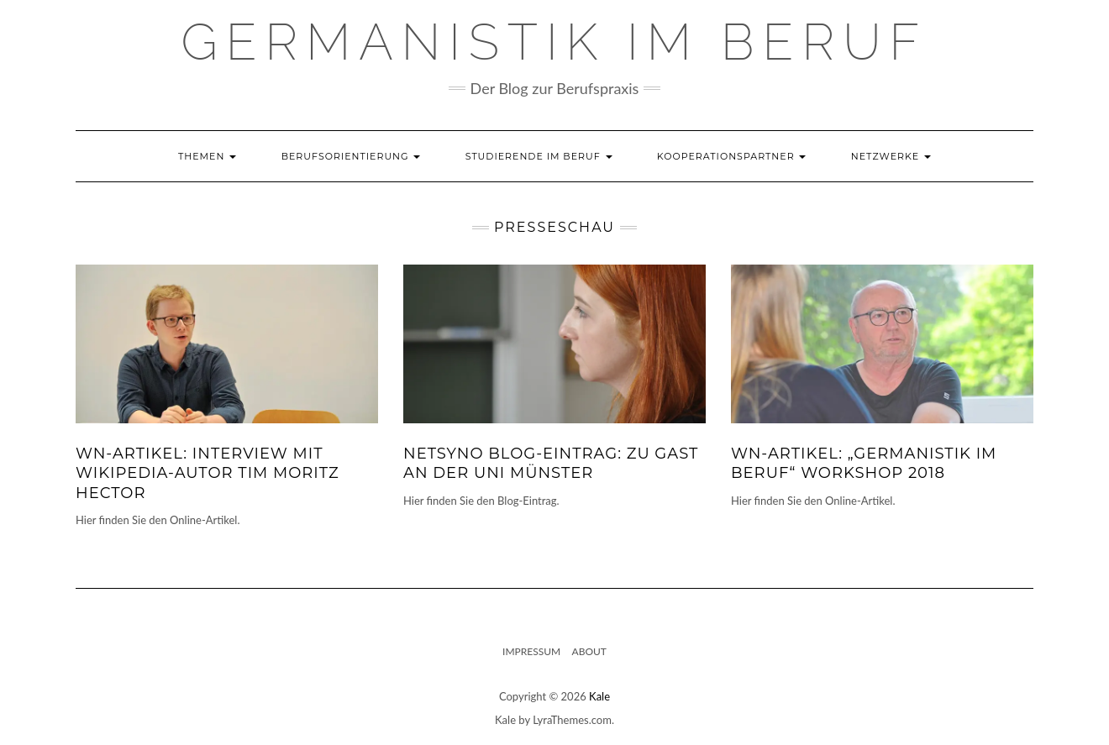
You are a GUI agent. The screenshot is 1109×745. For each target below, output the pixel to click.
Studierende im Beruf (538, 156)
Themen (207, 156)
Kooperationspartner (732, 156)
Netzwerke (891, 156)
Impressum (531, 651)
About (589, 651)
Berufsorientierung (351, 156)
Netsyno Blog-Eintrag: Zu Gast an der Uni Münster (550, 463)
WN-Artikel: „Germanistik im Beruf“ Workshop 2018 (863, 463)
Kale (599, 696)
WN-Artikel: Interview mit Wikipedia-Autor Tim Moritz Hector (207, 473)
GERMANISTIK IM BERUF (554, 42)
